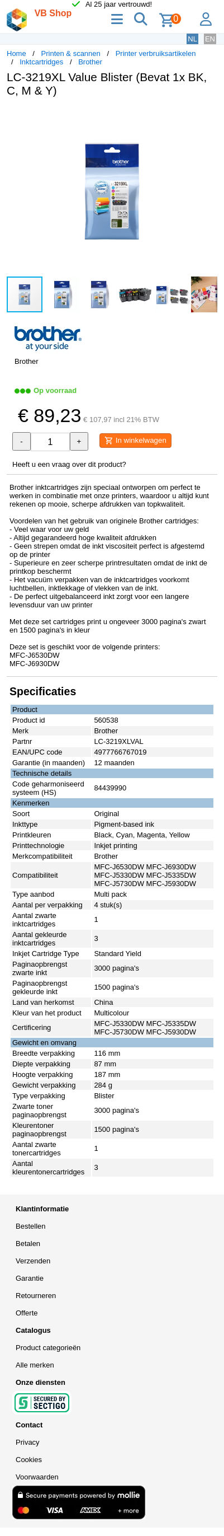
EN (210, 39)
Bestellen (30, 1226)
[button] (207, 118)
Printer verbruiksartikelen (156, 53)
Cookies (29, 1459)
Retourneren (36, 1295)
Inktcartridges (41, 62)
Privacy (28, 1442)
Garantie (30, 1278)
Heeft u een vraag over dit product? (69, 464)
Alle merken (35, 1365)
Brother (90, 62)
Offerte (27, 1313)
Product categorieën (48, 1347)
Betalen (28, 1243)
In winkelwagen (135, 440)
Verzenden (33, 1261)
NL (192, 39)
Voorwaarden (37, 1477)
